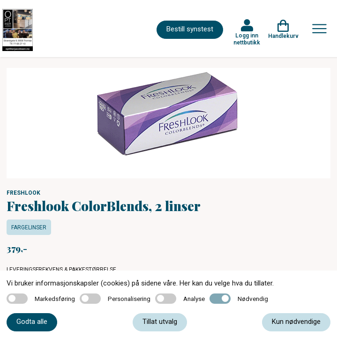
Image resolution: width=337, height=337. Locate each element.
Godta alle (31, 321)
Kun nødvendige (296, 321)
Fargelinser (28, 227)
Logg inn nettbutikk (247, 38)
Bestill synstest (189, 29)
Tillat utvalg (159, 321)
